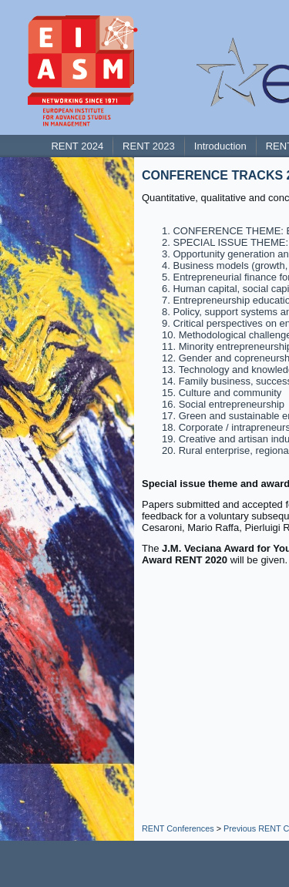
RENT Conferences (178, 828)
